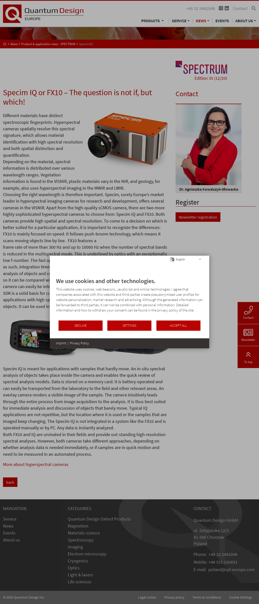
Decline (80, 325)
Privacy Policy (79, 343)
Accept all (178, 325)
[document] (129, 298)
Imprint (61, 343)
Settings (129, 325)
